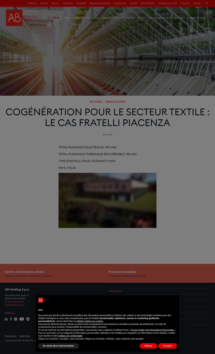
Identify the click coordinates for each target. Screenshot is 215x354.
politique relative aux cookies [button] (89, 321)
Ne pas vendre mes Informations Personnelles (152, 330)
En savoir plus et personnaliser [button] (58, 346)
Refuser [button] (148, 346)
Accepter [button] (167, 346)
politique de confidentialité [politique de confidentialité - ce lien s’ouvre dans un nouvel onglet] (70, 336)
